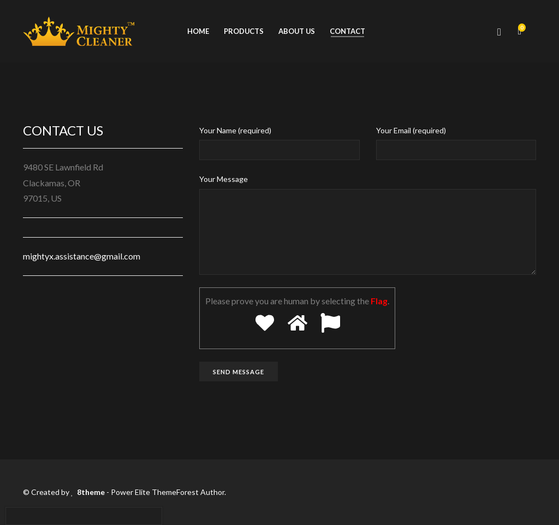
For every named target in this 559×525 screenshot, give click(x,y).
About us (296, 31)
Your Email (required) (411, 130)
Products (244, 31)
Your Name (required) (235, 130)
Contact (347, 31)
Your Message (223, 179)
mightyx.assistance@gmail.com (81, 256)
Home (198, 31)
